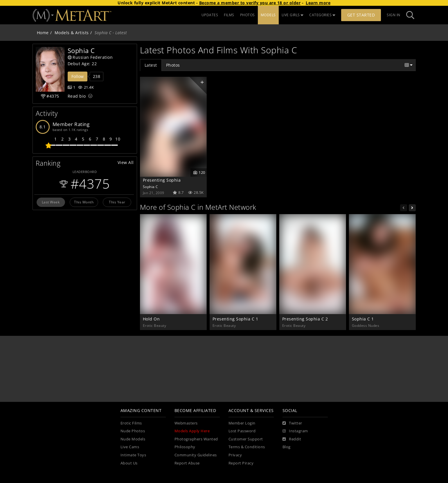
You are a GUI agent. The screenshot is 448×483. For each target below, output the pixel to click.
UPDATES (209, 14)
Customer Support (246, 439)
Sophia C (150, 186)
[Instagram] (295, 431)
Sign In (393, 14)
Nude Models (132, 439)
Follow (77, 76)
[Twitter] (292, 423)
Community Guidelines (195, 455)
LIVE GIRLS (293, 14)
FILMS (229, 14)
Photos (173, 65)
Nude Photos (132, 431)
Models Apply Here (192, 431)
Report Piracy (241, 463)
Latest (151, 65)
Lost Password (242, 431)
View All (126, 162)
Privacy (235, 455)
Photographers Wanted (196, 439)
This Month (83, 202)
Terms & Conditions (247, 446)
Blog (287, 446)
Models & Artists (72, 32)
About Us (129, 463)
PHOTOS (247, 14)
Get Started (361, 15)
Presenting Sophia (162, 180)
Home (43, 32)
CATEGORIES (322, 14)
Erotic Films (131, 423)
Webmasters (186, 423)
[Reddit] (292, 439)
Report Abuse (187, 463)
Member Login (242, 423)
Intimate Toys (133, 455)
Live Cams (129, 446)
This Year (117, 202)
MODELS (268, 14)
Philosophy (184, 446)
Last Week (51, 202)
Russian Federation (90, 57)
